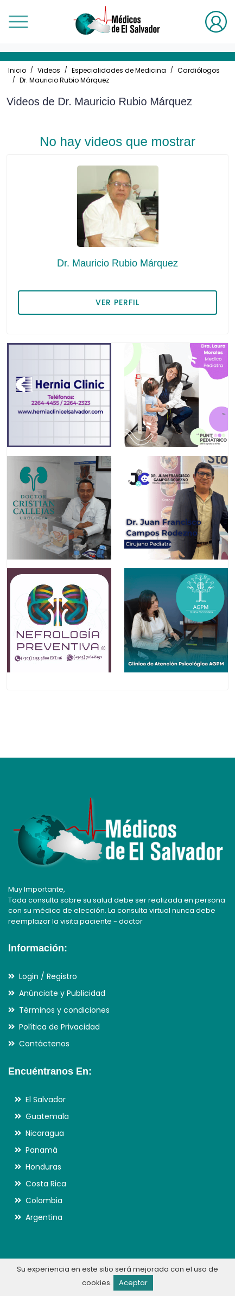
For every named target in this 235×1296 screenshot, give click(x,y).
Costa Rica (46, 1183)
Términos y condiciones (64, 1010)
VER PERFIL (117, 302)
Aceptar (133, 1283)
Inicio (17, 70)
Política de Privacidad (59, 1026)
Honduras (43, 1166)
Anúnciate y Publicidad (62, 993)
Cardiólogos (198, 70)
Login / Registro (48, 976)
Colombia (44, 1200)
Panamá (42, 1150)
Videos (48, 70)
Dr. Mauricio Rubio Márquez (64, 80)
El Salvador (46, 1099)
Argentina (44, 1217)
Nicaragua (45, 1133)
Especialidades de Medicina (119, 70)
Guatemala (47, 1116)
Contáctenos (44, 1043)
